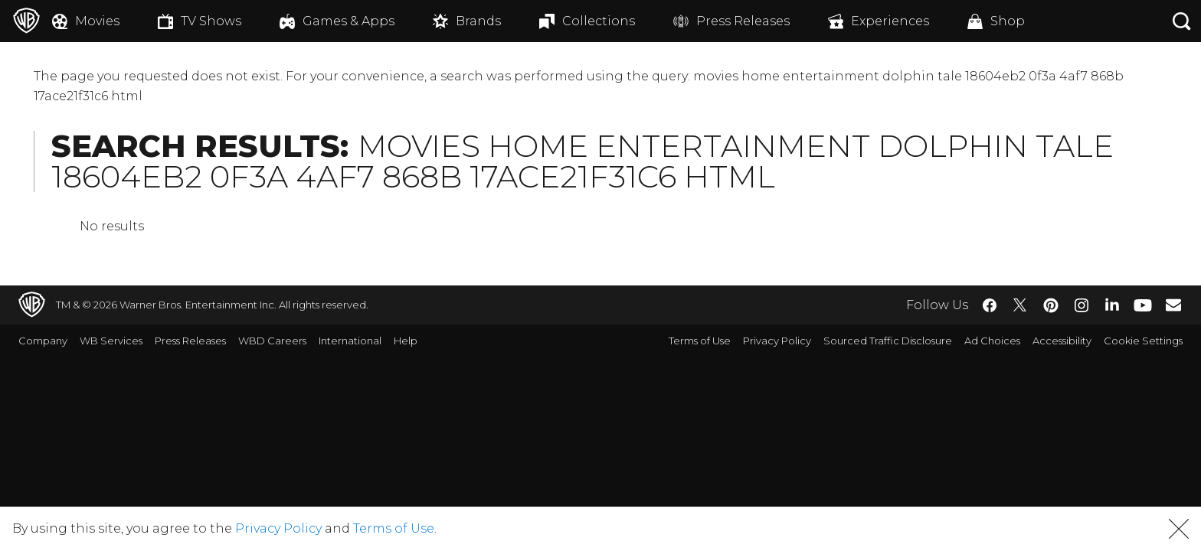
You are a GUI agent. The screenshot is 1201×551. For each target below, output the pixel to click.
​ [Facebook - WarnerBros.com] (989, 305)
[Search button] (1182, 21)
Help (405, 340)
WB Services (111, 340)
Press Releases (190, 340)
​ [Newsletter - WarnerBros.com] (1173, 304)
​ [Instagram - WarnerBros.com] (1081, 305)
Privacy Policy (777, 340)
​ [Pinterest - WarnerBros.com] (1051, 305)
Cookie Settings (1143, 340)
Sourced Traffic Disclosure (887, 340)
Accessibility (1061, 340)
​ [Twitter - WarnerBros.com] (1020, 305)
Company (42, 340)
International (350, 340)
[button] (1179, 529)
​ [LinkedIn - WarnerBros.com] (1112, 303)
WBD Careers (272, 340)
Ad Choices (992, 340)
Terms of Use (700, 340)
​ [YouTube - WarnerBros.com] (1143, 305)
